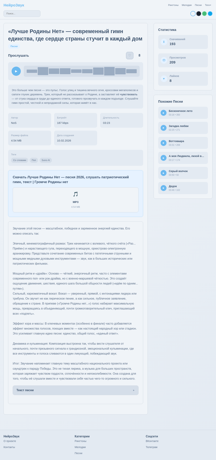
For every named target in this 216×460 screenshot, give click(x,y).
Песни (198, 5)
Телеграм (151, 447)
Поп (34, 160)
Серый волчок (178, 171)
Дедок (173, 186)
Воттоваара (176, 141)
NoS (14, 122)
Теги (208, 5)
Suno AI (46, 160)
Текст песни (25, 390)
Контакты (9, 447)
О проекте (9, 441)
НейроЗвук (13, 5)
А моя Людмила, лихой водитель (190, 156)
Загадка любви (178, 126)
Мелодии (187, 5)
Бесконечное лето (180, 110)
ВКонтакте (152, 441)
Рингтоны (173, 5)
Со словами (19, 160)
